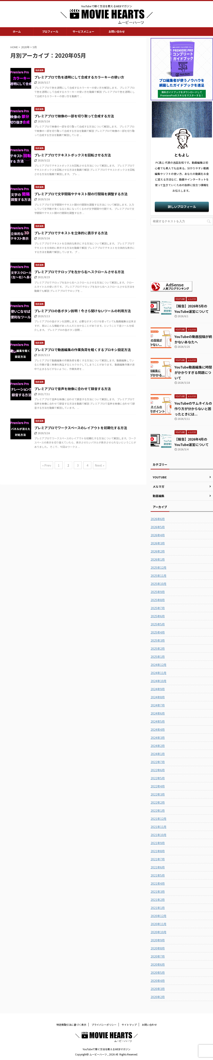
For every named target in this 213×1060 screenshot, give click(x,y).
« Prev (46, 465)
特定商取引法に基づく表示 (71, 1024)
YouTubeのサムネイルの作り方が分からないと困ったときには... (193, 408)
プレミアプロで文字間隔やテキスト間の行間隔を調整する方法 (81, 193)
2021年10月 (158, 835)
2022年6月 (158, 770)
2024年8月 (158, 697)
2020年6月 (158, 964)
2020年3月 (158, 989)
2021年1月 (158, 908)
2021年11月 (158, 827)
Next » (99, 465)
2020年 (25, 47)
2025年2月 (158, 648)
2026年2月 (158, 551)
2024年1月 (158, 754)
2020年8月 (158, 948)
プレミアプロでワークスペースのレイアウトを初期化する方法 (80, 427)
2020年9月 (158, 940)
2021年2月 (158, 900)
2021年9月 (158, 843)
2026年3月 (158, 543)
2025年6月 (158, 616)
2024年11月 (158, 673)
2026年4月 (158, 535)
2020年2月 (158, 997)
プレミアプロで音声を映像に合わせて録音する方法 (72, 388)
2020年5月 (158, 972)
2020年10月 (158, 932)
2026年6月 (158, 519)
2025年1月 (158, 657)
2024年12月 (158, 665)
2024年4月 (158, 729)
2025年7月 (158, 608)
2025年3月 (158, 640)
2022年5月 (158, 778)
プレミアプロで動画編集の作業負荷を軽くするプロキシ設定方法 (82, 349)
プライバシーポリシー (104, 1024)
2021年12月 (158, 819)
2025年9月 (158, 592)
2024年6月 (158, 713)
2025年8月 (158, 600)
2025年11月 (158, 576)
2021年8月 (158, 851)
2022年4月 (158, 786)
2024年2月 (158, 746)
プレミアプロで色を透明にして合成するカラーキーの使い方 (79, 77)
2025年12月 (158, 567)
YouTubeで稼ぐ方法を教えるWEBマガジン (106, 1049)
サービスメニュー (83, 31)
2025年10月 (158, 584)
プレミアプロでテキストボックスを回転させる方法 (72, 154)
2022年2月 (158, 802)
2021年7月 (158, 859)
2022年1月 (158, 810)
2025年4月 (158, 632)
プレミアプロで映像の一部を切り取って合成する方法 (74, 115)
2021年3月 (158, 891)
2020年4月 (158, 981)
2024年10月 (158, 681)
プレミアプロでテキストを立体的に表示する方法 (71, 232)
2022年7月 (158, 762)
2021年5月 (158, 875)
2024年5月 (158, 721)
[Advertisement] (182, 253)
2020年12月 (158, 916)
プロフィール (50, 31)
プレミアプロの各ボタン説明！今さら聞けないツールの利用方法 (82, 310)
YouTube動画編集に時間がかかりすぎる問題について (193, 372)
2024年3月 (158, 738)
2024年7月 (158, 705)
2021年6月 (158, 867)
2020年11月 (158, 924)
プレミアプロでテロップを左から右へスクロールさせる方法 (79, 271)
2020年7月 (158, 956)
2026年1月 (158, 559)
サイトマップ (129, 1024)
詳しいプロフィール (182, 206)
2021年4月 (158, 883)
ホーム (17, 31)
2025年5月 (158, 624)
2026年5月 (158, 527)
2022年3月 (158, 794)
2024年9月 (158, 689)
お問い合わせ (117, 31)
